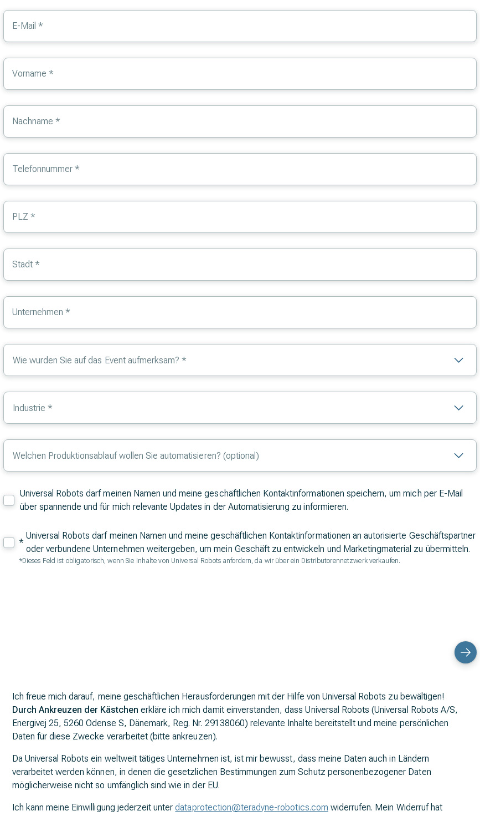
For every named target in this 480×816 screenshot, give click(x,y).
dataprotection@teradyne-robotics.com (251, 807)
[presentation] (392, 602)
